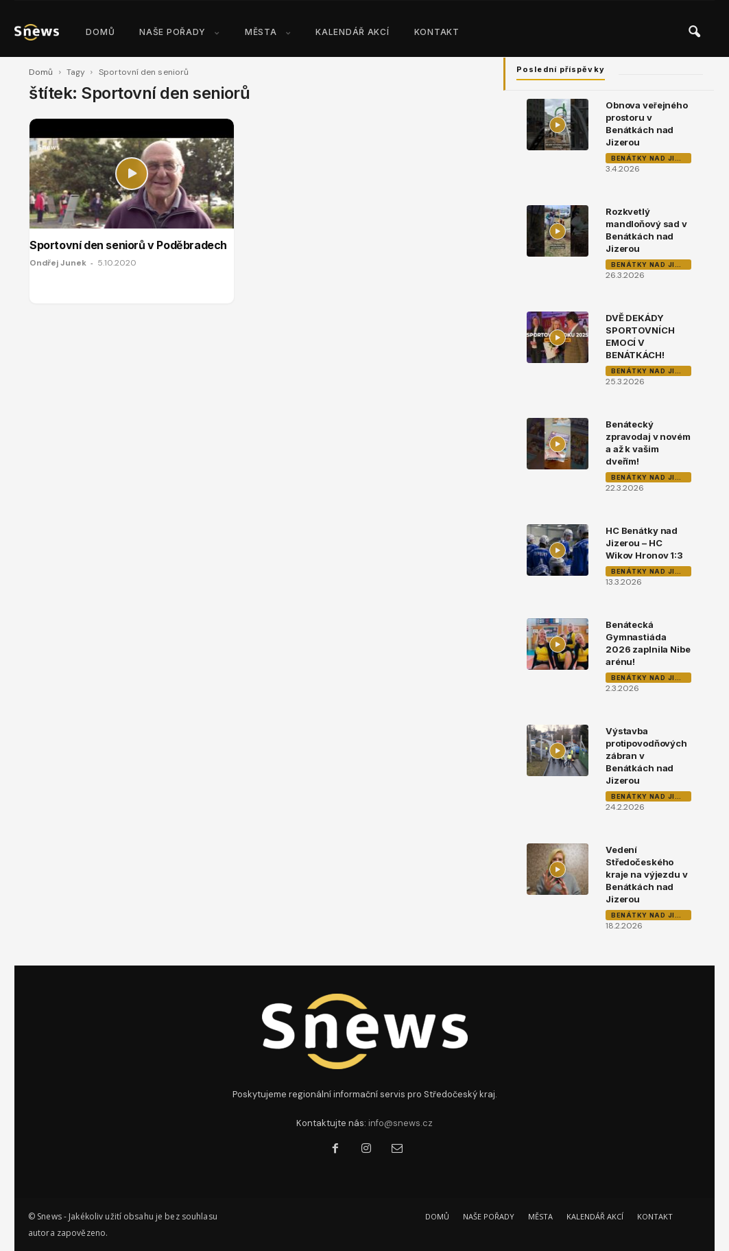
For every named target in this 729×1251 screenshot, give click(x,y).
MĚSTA (268, 32)
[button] (694, 32)
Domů (41, 72)
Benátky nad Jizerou (651, 158)
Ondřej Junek (57, 262)
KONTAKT (436, 32)
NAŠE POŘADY (179, 32)
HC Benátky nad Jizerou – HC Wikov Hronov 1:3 (644, 543)
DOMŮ (100, 32)
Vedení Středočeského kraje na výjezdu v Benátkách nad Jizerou (647, 874)
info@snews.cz (400, 1123)
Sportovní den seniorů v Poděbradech (128, 245)
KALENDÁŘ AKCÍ (352, 32)
